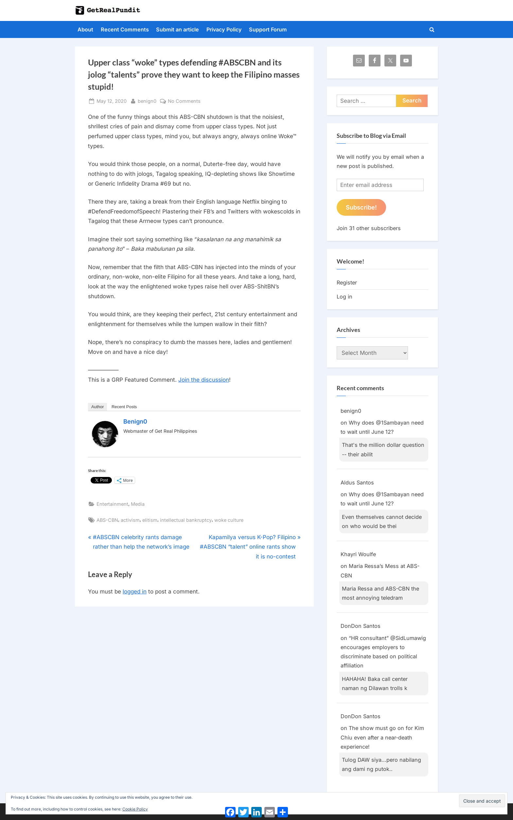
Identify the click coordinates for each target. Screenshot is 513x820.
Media (138, 504)
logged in (135, 591)
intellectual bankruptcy (186, 520)
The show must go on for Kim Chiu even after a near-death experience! (382, 737)
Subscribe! (361, 207)
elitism (149, 520)
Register (347, 282)
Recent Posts (124, 406)
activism (130, 520)
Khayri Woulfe (358, 554)
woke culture (228, 520)
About (85, 29)
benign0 (147, 100)
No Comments (184, 101)
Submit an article (177, 29)
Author (97, 406)
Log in (344, 296)
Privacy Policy (224, 29)
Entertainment (112, 504)
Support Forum (268, 29)
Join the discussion (203, 379)
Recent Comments (125, 29)
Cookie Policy (135, 809)
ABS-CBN (107, 520)
